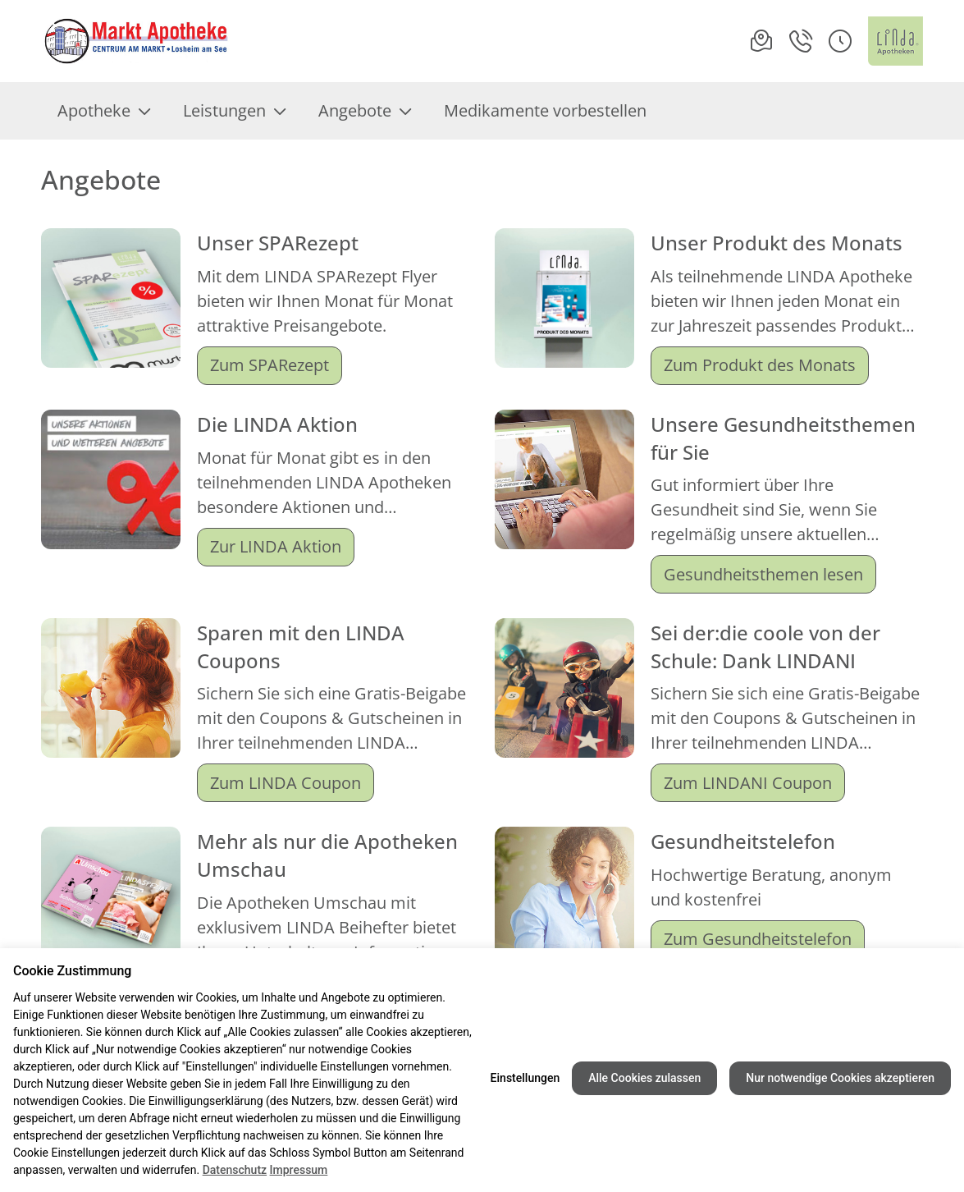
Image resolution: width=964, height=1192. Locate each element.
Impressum (299, 1169)
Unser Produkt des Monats (776, 242)
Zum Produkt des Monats (760, 365)
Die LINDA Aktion (277, 424)
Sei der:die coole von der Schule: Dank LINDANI (765, 646)
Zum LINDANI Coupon (748, 783)
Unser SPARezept (278, 242)
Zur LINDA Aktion (275, 546)
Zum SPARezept (269, 365)
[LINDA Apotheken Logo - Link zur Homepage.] (895, 41)
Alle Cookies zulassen (644, 1077)
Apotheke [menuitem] (103, 110)
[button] (840, 41)
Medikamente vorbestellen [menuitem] (545, 110)
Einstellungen (525, 1077)
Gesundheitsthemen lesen (763, 574)
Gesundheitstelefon (743, 841)
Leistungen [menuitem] (234, 110)
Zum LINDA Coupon (285, 783)
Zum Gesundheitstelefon (758, 939)
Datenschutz (235, 1169)
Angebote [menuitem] (364, 110)
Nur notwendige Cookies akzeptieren (840, 1077)
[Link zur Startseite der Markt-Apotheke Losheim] (136, 41)
